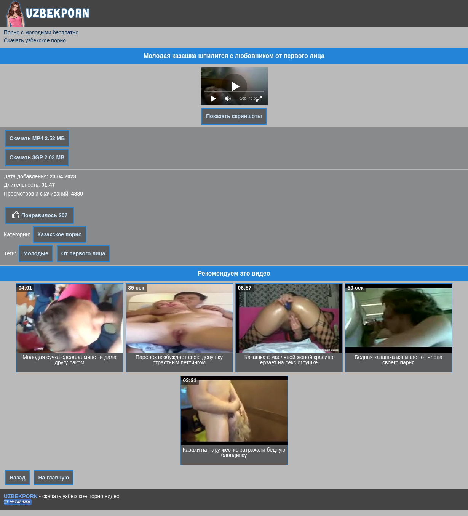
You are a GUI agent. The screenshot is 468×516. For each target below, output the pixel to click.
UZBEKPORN (21, 496)
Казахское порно (59, 234)
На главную (53, 477)
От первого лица (83, 253)
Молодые (35, 253)
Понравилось (39, 215)
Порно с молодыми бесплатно (41, 32)
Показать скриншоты (234, 116)
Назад (18, 477)
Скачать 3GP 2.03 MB (37, 157)
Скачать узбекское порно (35, 40)
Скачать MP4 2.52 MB (37, 138)
